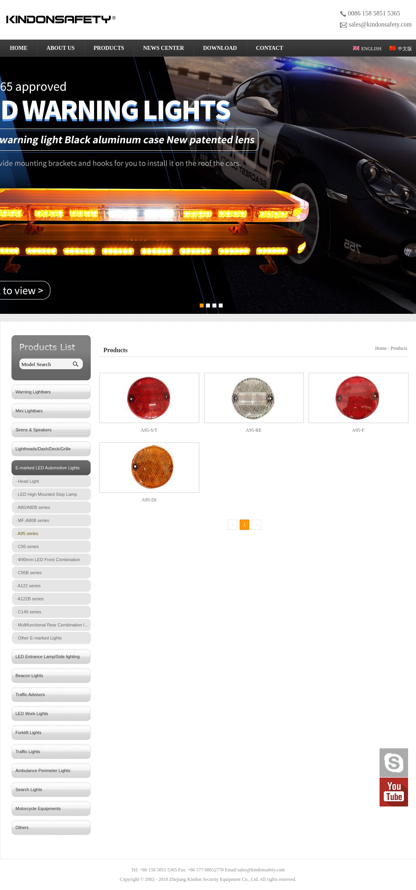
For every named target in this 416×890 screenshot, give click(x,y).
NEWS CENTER (163, 48)
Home (381, 348)
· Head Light (27, 481)
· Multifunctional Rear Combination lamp (53, 624)
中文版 (400, 48)
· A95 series (26, 533)
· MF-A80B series (32, 520)
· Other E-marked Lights (38, 638)
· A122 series (28, 585)
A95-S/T (149, 430)
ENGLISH (367, 48)
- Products (398, 348)
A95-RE (253, 430)
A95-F (358, 430)
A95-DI (148, 500)
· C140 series (28, 611)
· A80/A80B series (32, 507)
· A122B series (29, 598)
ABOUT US (60, 48)
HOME (18, 48)
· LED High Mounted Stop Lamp (46, 494)
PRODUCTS (109, 48)
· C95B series (28, 572)
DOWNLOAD (220, 48)
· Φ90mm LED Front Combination (47, 559)
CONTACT (269, 48)
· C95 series (27, 546)
